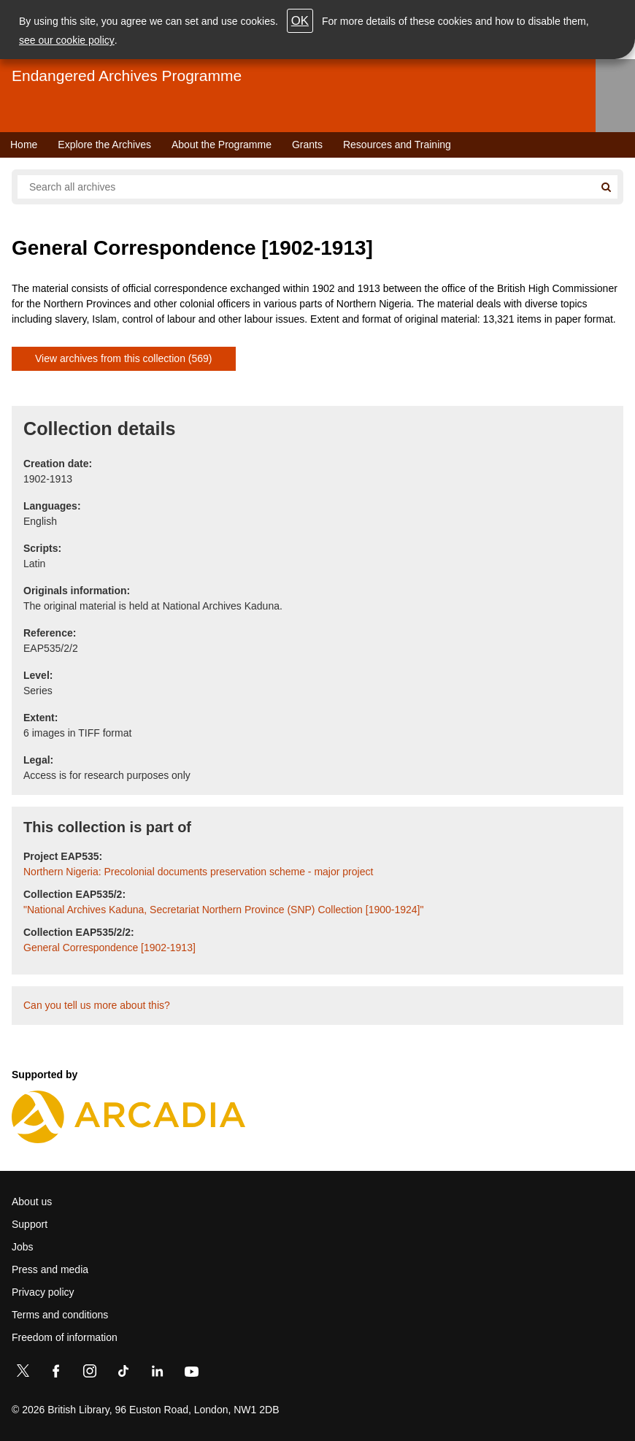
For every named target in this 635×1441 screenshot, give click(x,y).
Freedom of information (65, 1337)
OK (300, 21)
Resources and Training (397, 144)
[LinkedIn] (157, 1374)
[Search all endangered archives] (306, 187)
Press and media (50, 1269)
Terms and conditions (60, 1315)
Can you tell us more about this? (96, 1005)
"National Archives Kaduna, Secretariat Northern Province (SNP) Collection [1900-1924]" (223, 909)
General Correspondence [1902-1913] (109, 947)
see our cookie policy (67, 40)
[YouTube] (191, 1374)
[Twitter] (23, 1374)
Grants (307, 144)
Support (29, 1224)
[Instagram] (90, 1374)
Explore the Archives (104, 144)
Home (23, 144)
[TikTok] (123, 1374)
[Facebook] (56, 1374)
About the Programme (222, 144)
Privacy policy (43, 1292)
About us (32, 1201)
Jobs (23, 1247)
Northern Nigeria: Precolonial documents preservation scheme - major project (198, 871)
